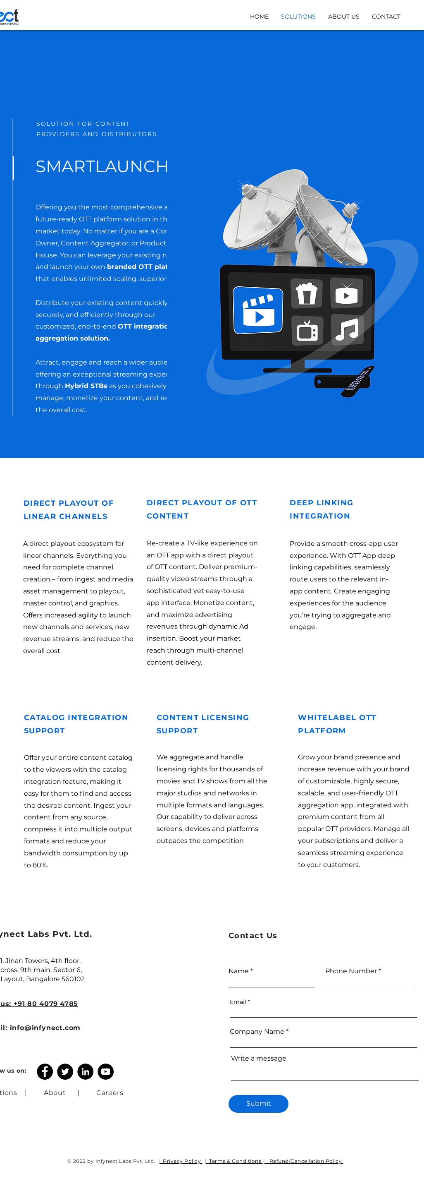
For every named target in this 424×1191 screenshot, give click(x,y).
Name (239, 971)
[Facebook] (45, 1072)
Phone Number (351, 971)
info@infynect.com (45, 1028)
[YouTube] (106, 1072)
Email (238, 1002)
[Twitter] (65, 1072)
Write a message (258, 1058)
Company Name (257, 1031)
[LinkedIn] (85, 1072)
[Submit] (258, 1104)
